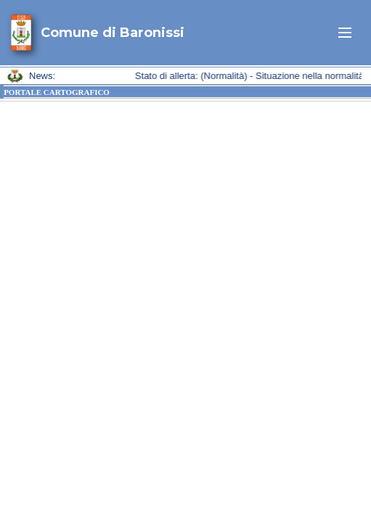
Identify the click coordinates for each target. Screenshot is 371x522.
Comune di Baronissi (112, 33)
